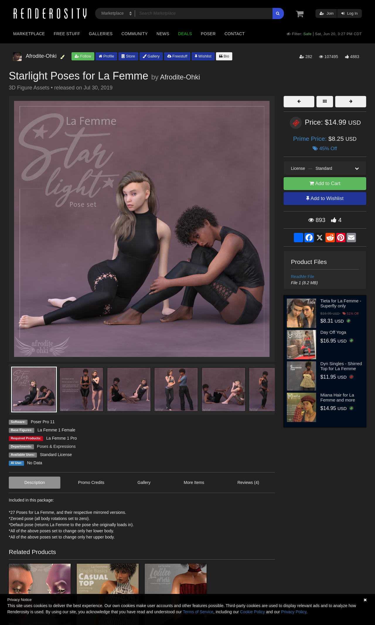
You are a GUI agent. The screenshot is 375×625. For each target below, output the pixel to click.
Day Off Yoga (333, 332)
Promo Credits (91, 482)
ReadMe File (302, 276)
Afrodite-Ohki (180, 77)
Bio (224, 56)
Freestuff (177, 56)
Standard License (56, 454)
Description (34, 482)
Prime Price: (310, 138)
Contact (234, 33)
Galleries (100, 33)
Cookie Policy (252, 611)
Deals (185, 33)
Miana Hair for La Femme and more (338, 397)
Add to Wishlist (324, 198)
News (162, 33)
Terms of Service (198, 611)
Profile (106, 56)
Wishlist (203, 56)
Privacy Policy (293, 611)
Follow (83, 56)
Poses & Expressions (56, 446)
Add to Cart (324, 183)
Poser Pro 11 (43, 421)
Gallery (151, 56)
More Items (194, 482)
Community (135, 33)
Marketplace (29, 33)
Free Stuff (67, 33)
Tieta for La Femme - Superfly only (341, 303)
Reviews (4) (248, 482)
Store (128, 56)
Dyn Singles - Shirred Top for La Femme (341, 366)
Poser (208, 33)
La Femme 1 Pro (61, 438)
